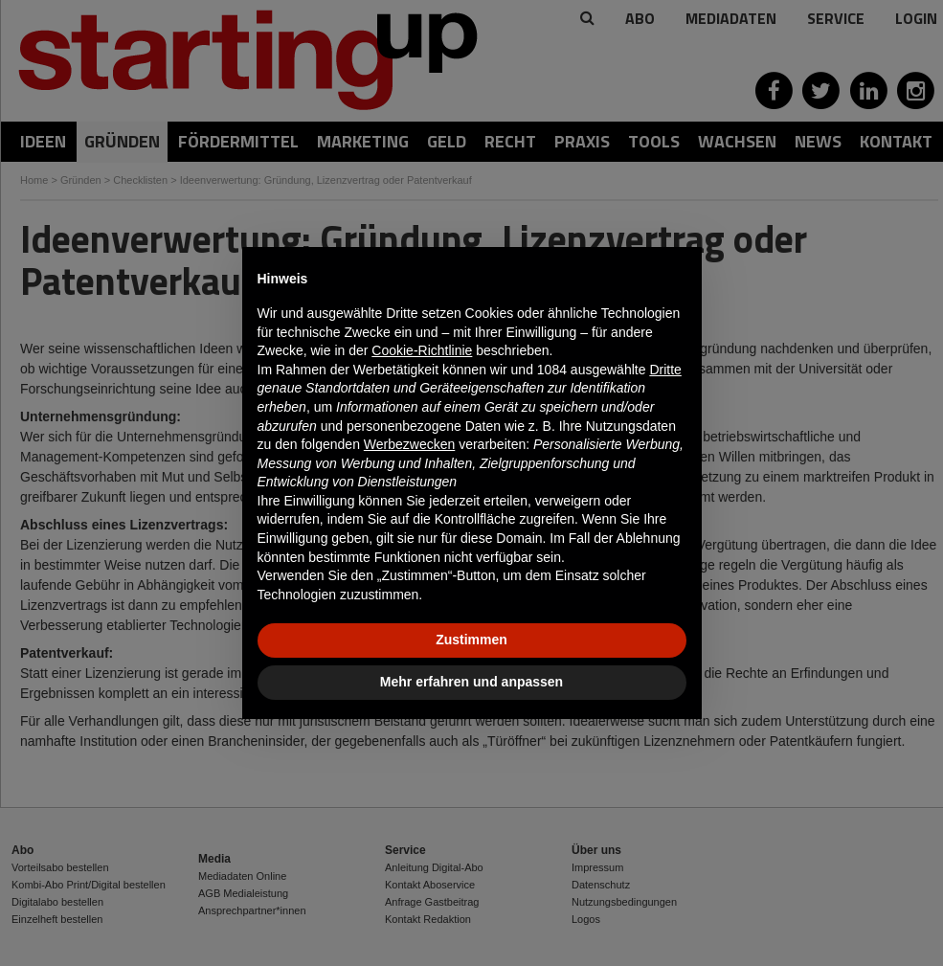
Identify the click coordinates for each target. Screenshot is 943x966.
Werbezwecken (409, 444)
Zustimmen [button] (471, 639)
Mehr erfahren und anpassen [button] (471, 681)
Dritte (665, 369)
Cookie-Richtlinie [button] (421, 350)
